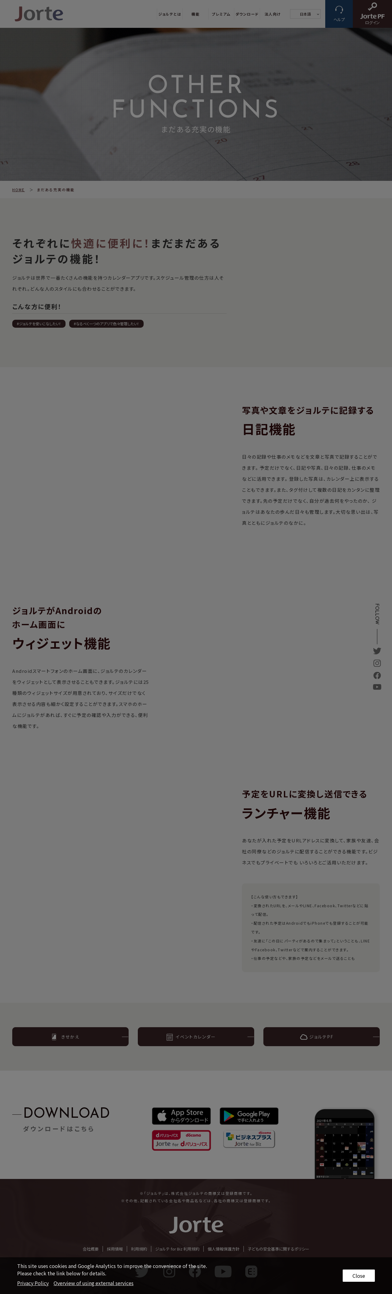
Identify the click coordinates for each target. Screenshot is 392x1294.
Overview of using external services (94, 1283)
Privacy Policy (33, 1283)
